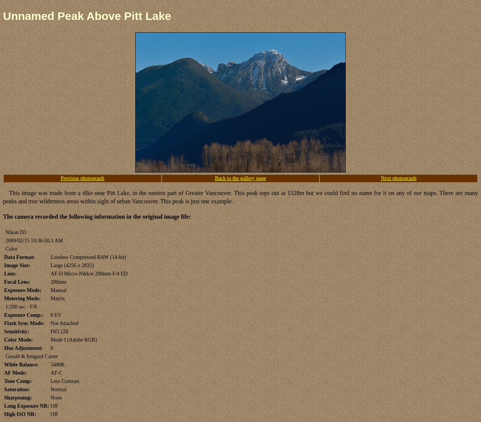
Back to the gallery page (240, 178)
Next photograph (398, 178)
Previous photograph (82, 178)
